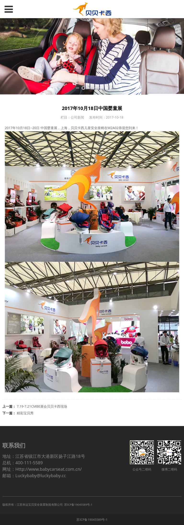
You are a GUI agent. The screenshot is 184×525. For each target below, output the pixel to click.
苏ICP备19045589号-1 (92, 519)
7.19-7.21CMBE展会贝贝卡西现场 (42, 406)
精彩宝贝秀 (25, 413)
